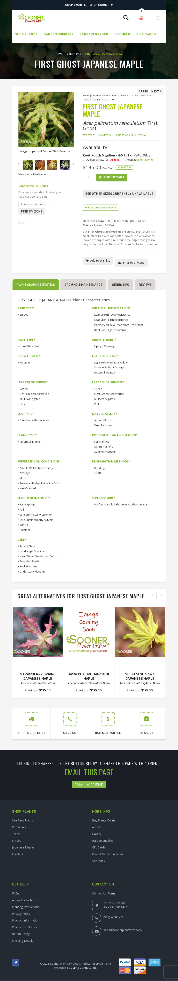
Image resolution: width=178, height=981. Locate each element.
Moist (23, 478)
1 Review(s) (105, 135)
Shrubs (16, 841)
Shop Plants (74, 53)
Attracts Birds (102, 421)
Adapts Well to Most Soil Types (39, 468)
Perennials (19, 827)
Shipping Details (22, 941)
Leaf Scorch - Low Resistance (112, 315)
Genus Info (120, 285)
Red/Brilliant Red (104, 373)
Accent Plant (27, 546)
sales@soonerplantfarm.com (122, 930)
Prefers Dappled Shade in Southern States (121, 505)
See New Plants (22, 821)
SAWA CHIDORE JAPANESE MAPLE (89, 677)
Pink (22, 404)
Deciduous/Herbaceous (34, 421)
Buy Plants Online (103, 821)
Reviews (145, 285)
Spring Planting (103, 447)
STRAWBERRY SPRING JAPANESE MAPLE (38, 677)
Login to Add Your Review (130, 135)
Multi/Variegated (30, 399)
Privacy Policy (21, 914)
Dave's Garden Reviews (107, 854)
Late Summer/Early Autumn (37, 520)
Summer (25, 530)
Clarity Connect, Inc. (84, 968)
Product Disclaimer (24, 927)
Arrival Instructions (24, 900)
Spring (24, 525)
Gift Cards (98, 848)
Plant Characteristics (36, 285)
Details (115, 160)
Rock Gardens (28, 567)
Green (24, 389)
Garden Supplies (102, 841)
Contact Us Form (103, 894)
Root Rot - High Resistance (110, 330)
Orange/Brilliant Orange (109, 368)
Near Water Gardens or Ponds (39, 556)
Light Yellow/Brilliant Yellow (111, 363)
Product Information (25, 921)
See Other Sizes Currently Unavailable (119, 194)
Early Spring (27, 505)
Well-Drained (28, 489)
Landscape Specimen (33, 552)
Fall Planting (101, 442)
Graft (97, 473)
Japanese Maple (30, 442)
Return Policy (21, 934)
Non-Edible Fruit (29, 347)
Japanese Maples (23, 848)
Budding (99, 468)
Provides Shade (30, 562)
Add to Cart (114, 177)
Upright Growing (104, 347)
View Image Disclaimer (32, 174)
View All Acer (129, 95)
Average (25, 473)
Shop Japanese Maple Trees (100, 95)
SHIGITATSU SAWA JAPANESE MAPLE (140, 677)
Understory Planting (32, 572)
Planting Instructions (25, 907)
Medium (25, 363)
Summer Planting (104, 452)
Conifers (17, 854)
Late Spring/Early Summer (36, 515)
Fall (22, 510)
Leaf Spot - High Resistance (111, 320)
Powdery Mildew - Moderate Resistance (119, 325)
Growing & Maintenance (83, 285)
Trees (16, 834)
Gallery (96, 834)
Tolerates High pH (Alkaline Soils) (40, 483)
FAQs (15, 894)
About (96, 827)
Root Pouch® (144, 160)
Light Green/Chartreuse (34, 394)
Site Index (98, 861)
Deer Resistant (103, 426)
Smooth (24, 315)
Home (59, 53)
